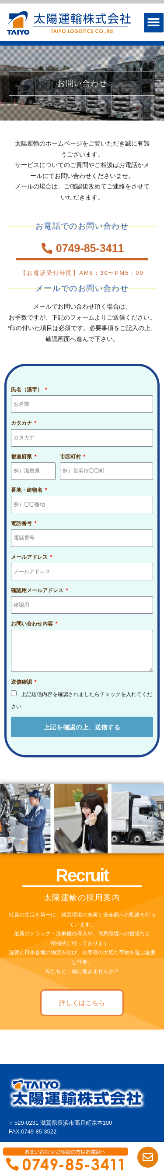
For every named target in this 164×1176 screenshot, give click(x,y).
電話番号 (22, 523)
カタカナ (22, 423)
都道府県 (22, 457)
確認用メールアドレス (38, 590)
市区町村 (71, 457)
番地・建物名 (27, 490)
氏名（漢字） (27, 390)
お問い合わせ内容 (32, 624)
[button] (154, 22)
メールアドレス (30, 557)
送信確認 (22, 682)
